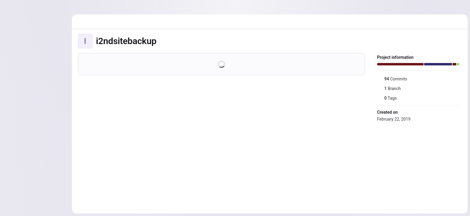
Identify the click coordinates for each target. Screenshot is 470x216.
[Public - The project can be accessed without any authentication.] (161, 41)
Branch (389, 88)
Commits (392, 78)
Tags (387, 98)
